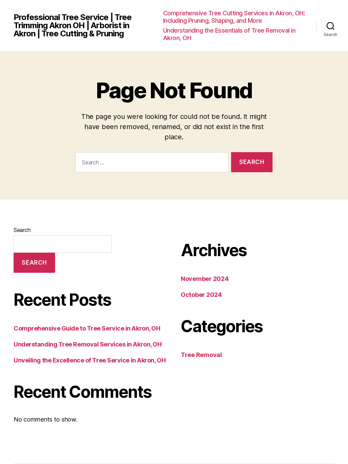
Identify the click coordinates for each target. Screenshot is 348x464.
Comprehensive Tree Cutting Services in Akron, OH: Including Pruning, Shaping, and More (234, 17)
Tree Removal (201, 354)
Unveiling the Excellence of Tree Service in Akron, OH (90, 360)
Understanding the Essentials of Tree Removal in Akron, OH (229, 34)
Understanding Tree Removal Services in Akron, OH (87, 344)
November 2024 (205, 278)
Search (22, 230)
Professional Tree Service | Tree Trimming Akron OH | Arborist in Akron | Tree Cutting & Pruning (73, 25)
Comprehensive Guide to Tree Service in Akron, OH (87, 328)
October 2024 (201, 294)
